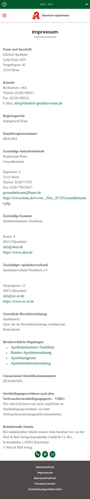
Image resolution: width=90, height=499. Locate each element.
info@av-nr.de (13, 296)
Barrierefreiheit (45, 478)
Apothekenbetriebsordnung (31, 363)
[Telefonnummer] (38, 454)
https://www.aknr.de (18, 252)
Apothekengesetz (23, 358)
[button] (45, 4)
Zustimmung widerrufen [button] (45, 489)
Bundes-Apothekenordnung (31, 352)
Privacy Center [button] (45, 484)
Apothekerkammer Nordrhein (32, 347)
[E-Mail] (45, 454)
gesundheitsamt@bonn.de (22, 193)
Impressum (45, 472)
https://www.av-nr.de (18, 301)
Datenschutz (45, 467)
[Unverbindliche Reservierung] (52, 454)
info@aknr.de (13, 247)
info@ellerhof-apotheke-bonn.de (38, 103)
